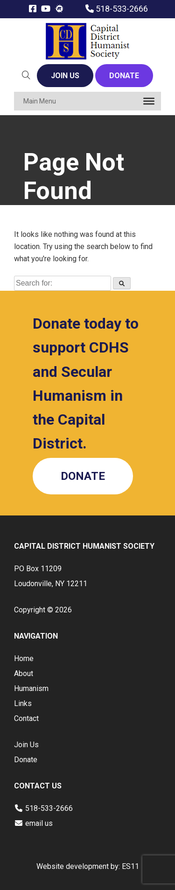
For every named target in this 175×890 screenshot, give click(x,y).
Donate (25, 759)
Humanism (31, 688)
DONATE (124, 75)
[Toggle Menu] (148, 101)
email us (39, 823)
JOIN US (65, 75)
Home (24, 658)
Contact (26, 718)
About (23, 673)
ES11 (130, 866)
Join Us (26, 744)
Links (23, 703)
